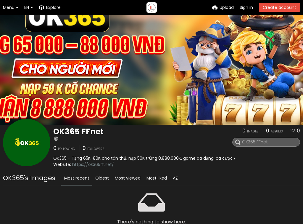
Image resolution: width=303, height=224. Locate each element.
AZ (175, 178)
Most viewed (128, 178)
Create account (279, 7)
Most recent (76, 178)
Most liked (156, 178)
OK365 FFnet (78, 131)
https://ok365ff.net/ (93, 164)
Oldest (102, 178)
